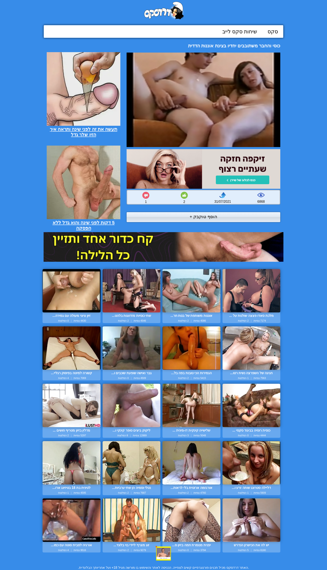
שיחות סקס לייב (239, 31)
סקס (273, 31)
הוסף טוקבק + (203, 216)
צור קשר (163, 558)
